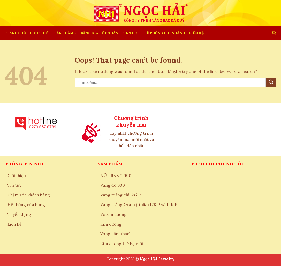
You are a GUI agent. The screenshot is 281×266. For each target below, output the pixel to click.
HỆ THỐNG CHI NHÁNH (164, 33)
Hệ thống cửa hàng (26, 204)
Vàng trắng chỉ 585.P (120, 194)
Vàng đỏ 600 (112, 185)
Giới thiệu (40, 33)
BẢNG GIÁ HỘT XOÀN (99, 33)
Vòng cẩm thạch (116, 233)
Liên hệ (14, 224)
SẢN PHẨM (65, 33)
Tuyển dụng (19, 214)
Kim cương (110, 224)
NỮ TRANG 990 (115, 175)
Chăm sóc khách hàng (28, 194)
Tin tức (131, 33)
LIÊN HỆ (196, 33)
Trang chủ (15, 33)
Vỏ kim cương (113, 214)
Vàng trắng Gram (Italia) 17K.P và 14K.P (138, 204)
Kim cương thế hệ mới (121, 243)
